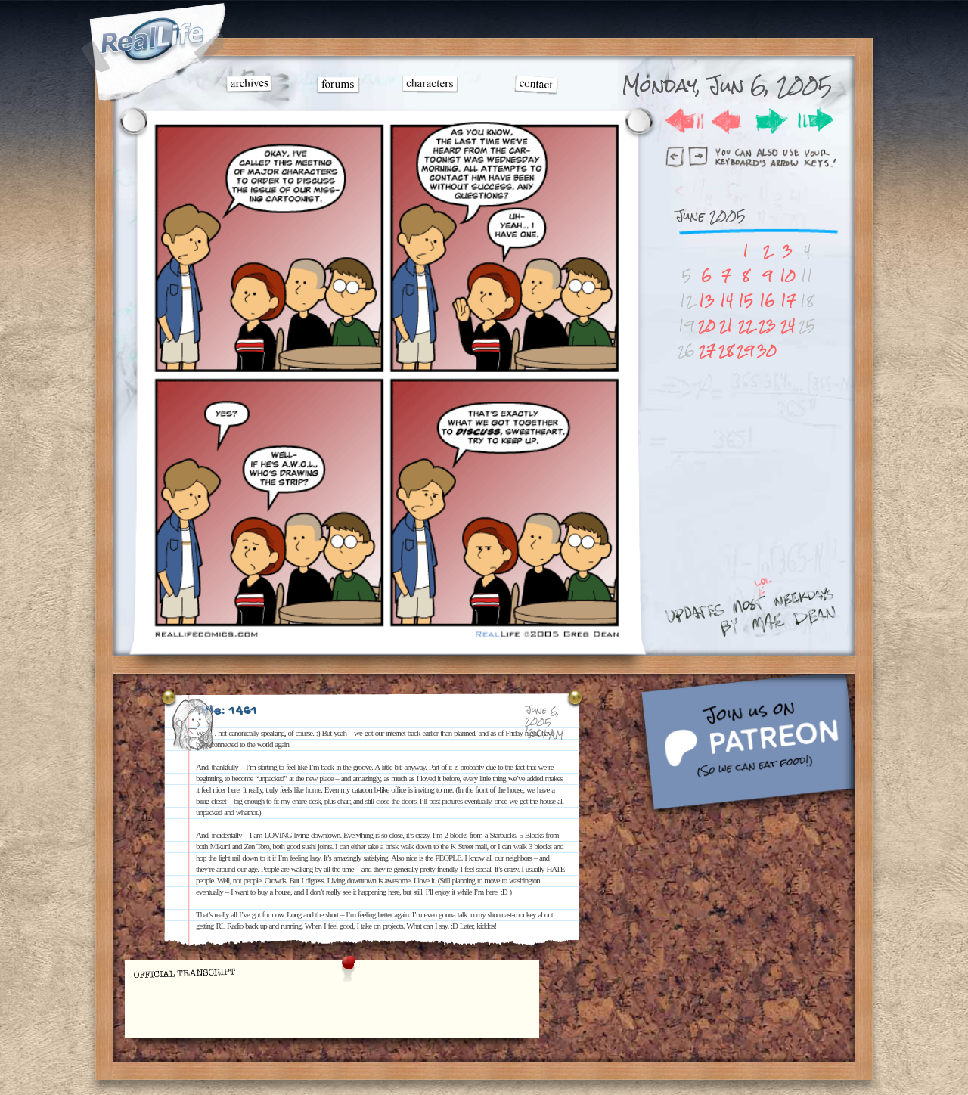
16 (767, 300)
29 (745, 350)
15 (745, 300)
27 (707, 350)
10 (788, 275)
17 (788, 300)
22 (745, 325)
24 (787, 325)
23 (767, 325)
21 (726, 325)
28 (726, 350)
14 (726, 300)
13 (707, 300)
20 (706, 325)
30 (767, 350)
